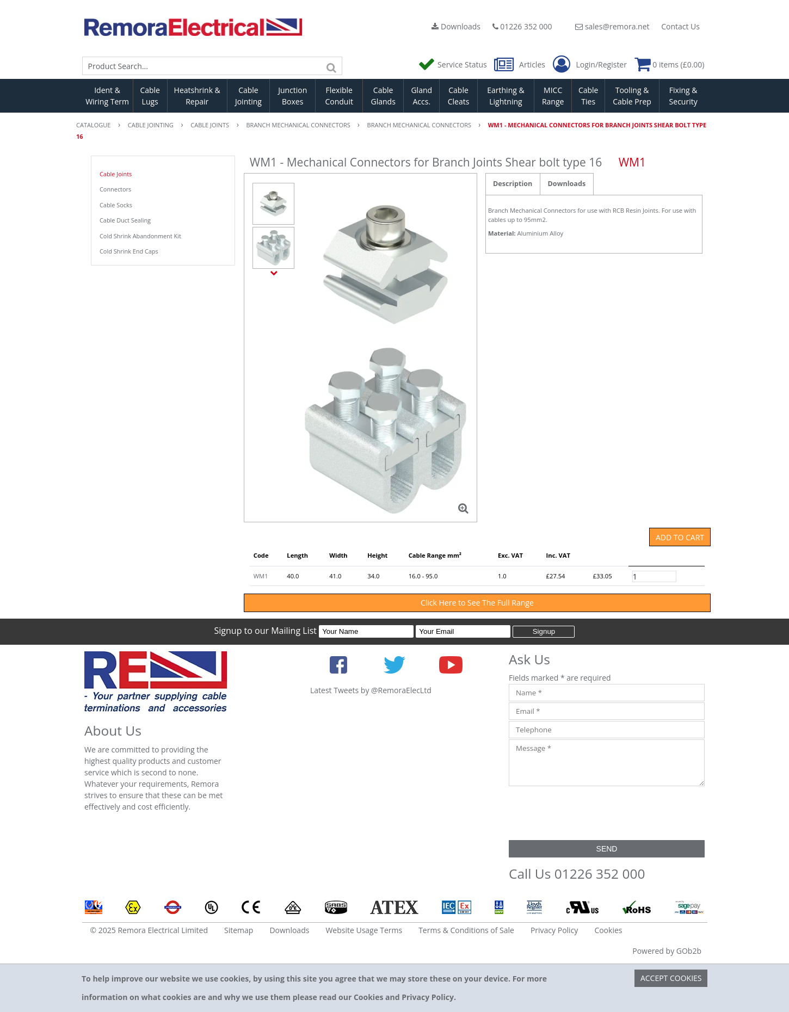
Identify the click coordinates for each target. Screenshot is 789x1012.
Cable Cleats (459, 96)
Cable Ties (588, 96)
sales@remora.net (612, 26)
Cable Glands (383, 96)
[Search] (331, 66)
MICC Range (553, 96)
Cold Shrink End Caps (129, 251)
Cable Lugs (150, 96)
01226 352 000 (522, 26)
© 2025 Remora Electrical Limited (149, 930)
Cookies (608, 930)
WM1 (261, 576)
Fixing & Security (683, 96)
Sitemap (238, 930)
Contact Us (680, 26)
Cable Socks (116, 205)
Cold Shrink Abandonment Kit (140, 236)
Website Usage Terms (363, 930)
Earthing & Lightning (505, 96)
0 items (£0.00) (669, 64)
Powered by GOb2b (666, 951)
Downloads (456, 26)
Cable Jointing (248, 96)
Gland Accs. (421, 96)
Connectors (115, 189)
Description (512, 183)
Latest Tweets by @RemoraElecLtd (371, 690)
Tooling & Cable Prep (632, 96)
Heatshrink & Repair (197, 96)
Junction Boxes (292, 96)
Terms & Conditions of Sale (466, 930)
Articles (520, 64)
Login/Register (590, 65)
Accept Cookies (671, 978)
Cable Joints (116, 174)
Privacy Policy (554, 930)
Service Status (453, 64)
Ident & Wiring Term (107, 96)
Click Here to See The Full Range (477, 602)
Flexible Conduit (339, 96)
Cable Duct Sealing (125, 220)
